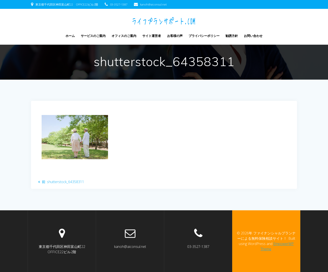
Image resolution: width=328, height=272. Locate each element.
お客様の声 (175, 36)
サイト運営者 (151, 36)
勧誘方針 (232, 36)
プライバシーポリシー (204, 36)
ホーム (70, 36)
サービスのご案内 (93, 36)
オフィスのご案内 (124, 36)
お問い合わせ (253, 36)
